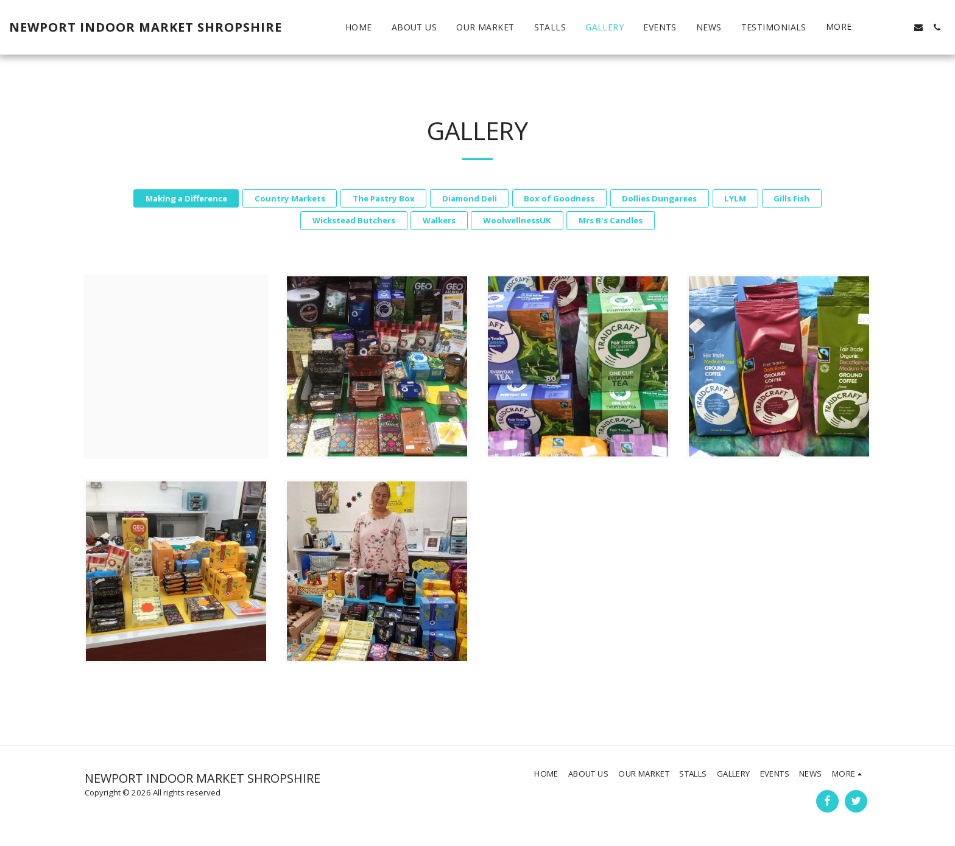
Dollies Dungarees (659, 198)
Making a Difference (186, 198)
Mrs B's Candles (611, 220)
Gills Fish (791, 198)
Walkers (439, 220)
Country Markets (290, 198)
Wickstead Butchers (353, 220)
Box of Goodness (559, 198)
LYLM (735, 198)
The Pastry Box (384, 198)
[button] (881, 27)
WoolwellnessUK (517, 220)
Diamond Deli (469, 198)
